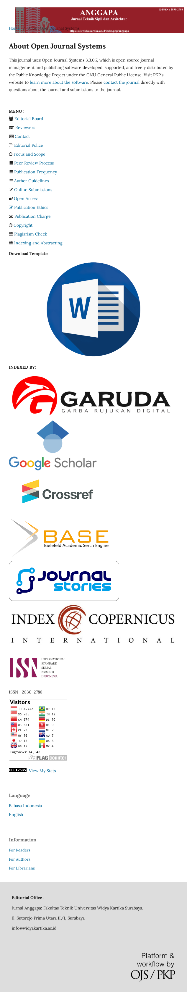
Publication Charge (32, 216)
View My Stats (42, 770)
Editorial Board (28, 118)
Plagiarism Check (30, 234)
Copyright (23, 225)
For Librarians (22, 868)
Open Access (26, 198)
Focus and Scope (29, 154)
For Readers (19, 850)
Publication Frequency (35, 172)
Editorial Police (28, 145)
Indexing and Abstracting (38, 243)
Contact (22, 136)
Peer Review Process (34, 163)
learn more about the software (59, 82)
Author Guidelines (31, 180)
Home (14, 28)
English (16, 814)
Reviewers (25, 127)
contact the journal (122, 82)
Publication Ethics (28, 207)
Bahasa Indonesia (25, 805)
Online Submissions (33, 189)
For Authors (19, 859)
